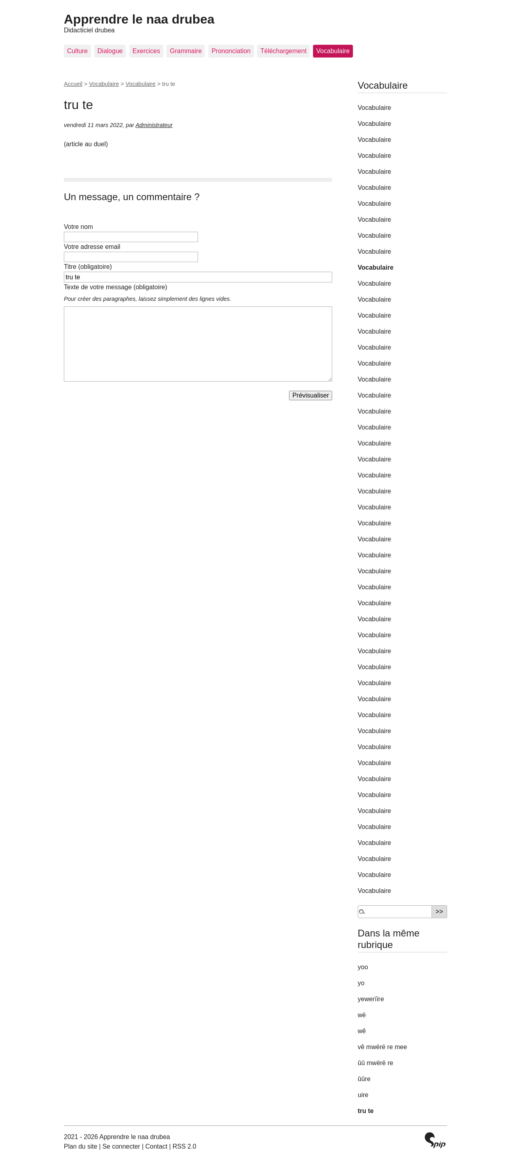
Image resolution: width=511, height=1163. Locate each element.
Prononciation (231, 51)
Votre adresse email (92, 246)
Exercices (146, 51)
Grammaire (186, 51)
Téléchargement (283, 51)
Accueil (73, 84)
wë (362, 1015)
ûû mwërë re (375, 1063)
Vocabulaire (333, 51)
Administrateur (153, 125)
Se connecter (121, 1146)
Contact (156, 1146)
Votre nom (78, 226)
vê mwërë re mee (382, 1047)
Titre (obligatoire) (88, 266)
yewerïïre (371, 999)
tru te (366, 1110)
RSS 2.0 (184, 1146)
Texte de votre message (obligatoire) (115, 287)
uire (363, 1094)
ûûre (364, 1079)
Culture (77, 51)
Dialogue (110, 51)
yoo (363, 967)
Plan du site (80, 1146)
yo (361, 983)
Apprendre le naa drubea (139, 19)
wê (362, 1031)
